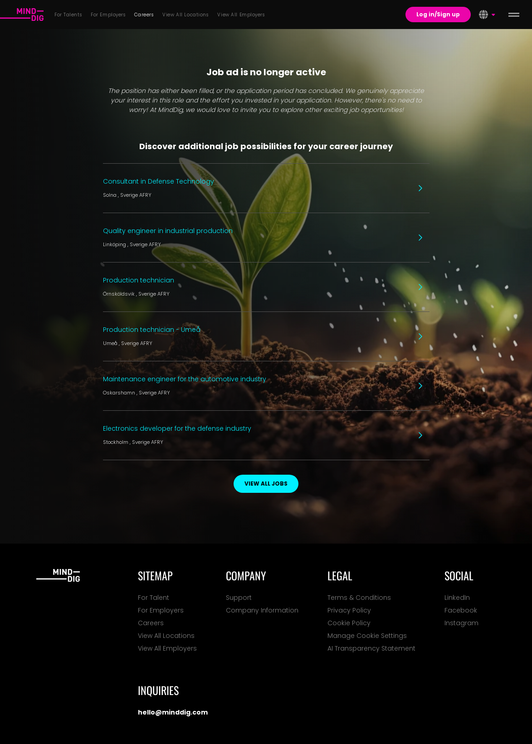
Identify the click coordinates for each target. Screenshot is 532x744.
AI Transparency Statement (371, 648)
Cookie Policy (349, 622)
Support (239, 597)
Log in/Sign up (438, 14)
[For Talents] (22, 14)
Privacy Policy (349, 610)
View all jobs (266, 483)
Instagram (461, 622)
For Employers (161, 610)
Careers (151, 622)
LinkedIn (457, 597)
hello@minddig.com (173, 712)
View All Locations (166, 635)
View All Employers (167, 648)
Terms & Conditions (359, 597)
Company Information (262, 610)
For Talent (153, 597)
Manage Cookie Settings (367, 635)
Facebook (460, 610)
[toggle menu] (514, 14)
